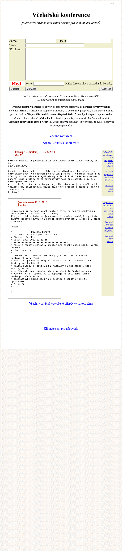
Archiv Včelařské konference (61, 149)
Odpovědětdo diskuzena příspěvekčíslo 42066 (108, 222)
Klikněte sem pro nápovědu (61, 358)
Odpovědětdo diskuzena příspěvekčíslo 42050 (108, 165)
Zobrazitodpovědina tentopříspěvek (108, 182)
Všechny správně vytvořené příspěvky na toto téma (61, 333)
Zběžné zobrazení (61, 142)
